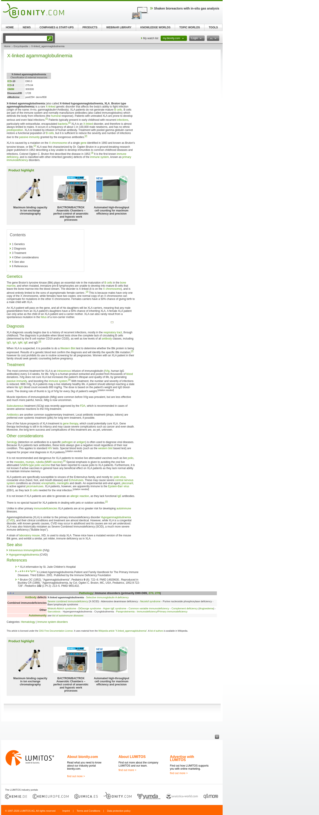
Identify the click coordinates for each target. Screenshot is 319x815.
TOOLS (213, 27)
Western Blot (67, 348)
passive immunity (29, 137)
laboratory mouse (29, 535)
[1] (46, 119)
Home (7, 46)
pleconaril (127, 483)
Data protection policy (118, 810)
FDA (83, 405)
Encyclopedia (21, 46)
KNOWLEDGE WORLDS (155, 27)
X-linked (50, 106)
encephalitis (48, 483)
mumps (29, 462)
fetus (44, 317)
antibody (107, 338)
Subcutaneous (15, 405)
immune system (99, 157)
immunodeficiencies (45, 508)
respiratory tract (112, 332)
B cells (118, 109)
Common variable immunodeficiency (148, 608)
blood (129, 374)
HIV (50, 448)
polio (130, 458)
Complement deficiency (184, 608)
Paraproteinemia (125, 611)
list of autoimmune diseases (68, 615)
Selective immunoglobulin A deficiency (107, 597)
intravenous (64, 370)
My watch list (150, 38)
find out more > (76, 776)
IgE (26, 342)
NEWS (27, 27)
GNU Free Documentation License (56, 631)
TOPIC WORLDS (189, 27)
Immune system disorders (52, 621)
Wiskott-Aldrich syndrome (61, 608)
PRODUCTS (89, 27)
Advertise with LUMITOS (182, 758)
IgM (20, 342)
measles (19, 462)
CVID (11, 520)
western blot (105, 448)
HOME (10, 27)
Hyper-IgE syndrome (114, 608)
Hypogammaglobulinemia (116, 517)
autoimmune (124, 508)
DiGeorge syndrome (89, 608)
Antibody (31, 597)
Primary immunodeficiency (173, 611)
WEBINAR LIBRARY (119, 27)
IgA (14, 342)
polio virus (120, 477)
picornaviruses (34, 486)
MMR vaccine (53, 462)
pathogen (67, 442)
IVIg (107, 370)
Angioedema (206, 608)
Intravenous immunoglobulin (25, 550)
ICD (9, 81)
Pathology (86, 593)
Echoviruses (76, 480)
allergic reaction (79, 496)
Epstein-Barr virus (118, 486)
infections (122, 119)
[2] (69, 123)
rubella (40, 462)
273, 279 (154, 593)
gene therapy (70, 423)
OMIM (10, 89)
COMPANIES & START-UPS (56, 27)
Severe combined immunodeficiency (67, 601)
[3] (92, 153)
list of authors (156, 631)
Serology (12, 442)
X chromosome (58, 142)
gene (84, 142)
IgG (9, 342)
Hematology (28, 621)
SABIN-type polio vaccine (35, 465)
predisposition (15, 130)
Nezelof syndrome (150, 601)
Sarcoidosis (53, 611)
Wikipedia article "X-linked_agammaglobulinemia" (122, 631)
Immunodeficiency (147, 611)
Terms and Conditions (88, 810)
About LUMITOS (132, 757)
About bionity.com (82, 757)
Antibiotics (13, 414)
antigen (81, 442)
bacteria (62, 123)
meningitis (63, 483)
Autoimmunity (38, 615)
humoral (56, 115)
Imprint (66, 810)
